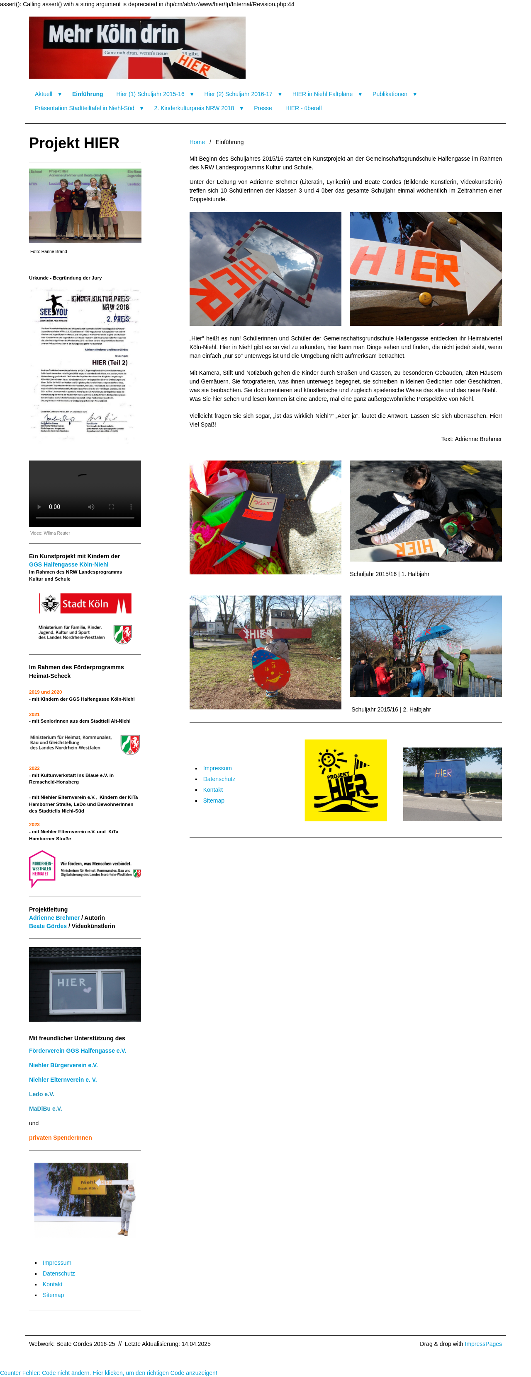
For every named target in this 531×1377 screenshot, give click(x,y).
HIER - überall (303, 108)
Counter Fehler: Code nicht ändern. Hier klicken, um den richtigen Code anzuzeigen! (108, 1373)
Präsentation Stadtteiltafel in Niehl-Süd (84, 108)
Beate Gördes (48, 926)
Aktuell (43, 94)
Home (197, 142)
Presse (263, 108)
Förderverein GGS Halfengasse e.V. (77, 1050)
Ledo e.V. (41, 1094)
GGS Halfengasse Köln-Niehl (68, 564)
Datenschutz (219, 779)
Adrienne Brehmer (54, 917)
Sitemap (213, 800)
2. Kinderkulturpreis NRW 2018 (194, 108)
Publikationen (390, 94)
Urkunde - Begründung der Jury (65, 277)
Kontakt (213, 789)
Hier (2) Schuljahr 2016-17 (239, 94)
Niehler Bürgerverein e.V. (63, 1065)
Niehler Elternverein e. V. (63, 1079)
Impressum (217, 768)
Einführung (87, 94)
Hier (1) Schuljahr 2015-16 (150, 94)
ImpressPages (483, 1344)
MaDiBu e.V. (45, 1108)
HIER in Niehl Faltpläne (322, 94)
